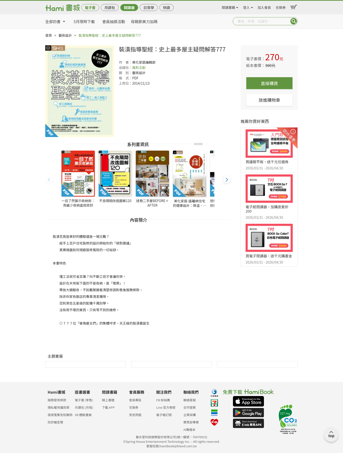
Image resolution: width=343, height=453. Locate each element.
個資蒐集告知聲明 (60, 414)
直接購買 (269, 83)
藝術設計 (65, 35)
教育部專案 (191, 422)
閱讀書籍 (228, 6)
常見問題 (135, 414)
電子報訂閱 (164, 414)
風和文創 (139, 67)
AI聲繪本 (189, 429)
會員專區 (135, 400)
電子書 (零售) (84, 400)
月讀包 (109, 7)
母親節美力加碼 (144, 21)
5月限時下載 (84, 21)
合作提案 (189, 407)
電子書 (90, 7)
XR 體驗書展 (83, 414)
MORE (198, 143)
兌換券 (281, 6)
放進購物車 (269, 100)
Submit (294, 21)
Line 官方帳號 (166, 407)
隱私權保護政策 (58, 407)
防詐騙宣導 (55, 422)
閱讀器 (129, 7)
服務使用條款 (57, 400)
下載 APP (108, 407)
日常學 (148, 7)
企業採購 (189, 414)
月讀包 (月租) (84, 407)
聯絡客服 (189, 400)
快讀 (166, 7)
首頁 (48, 35)
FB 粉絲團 (163, 400)
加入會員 (264, 6)
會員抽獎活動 (113, 21)
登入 (246, 6)
